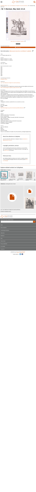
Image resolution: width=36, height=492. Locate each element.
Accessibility (3, 246)
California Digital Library (20, 252)
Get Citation (18, 43)
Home (2, 225)
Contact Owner (18, 47)
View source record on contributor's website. (21, 51)
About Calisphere (4, 227)
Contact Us (2, 249)
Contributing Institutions (5, 230)
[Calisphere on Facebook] (22, 254)
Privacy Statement (4, 243)
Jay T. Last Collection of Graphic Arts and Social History (17, 5)
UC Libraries (23, 251)
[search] (34, 2)
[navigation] (1, 2)
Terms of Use (3, 241)
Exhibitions (2, 235)
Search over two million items (7, 219)
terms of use (6, 150)
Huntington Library (4, 5)
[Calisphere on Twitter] (20, 254)
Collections (3, 233)
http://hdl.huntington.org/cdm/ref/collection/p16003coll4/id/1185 (12, 107)
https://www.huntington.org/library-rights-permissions (10, 87)
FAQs (1, 238)
